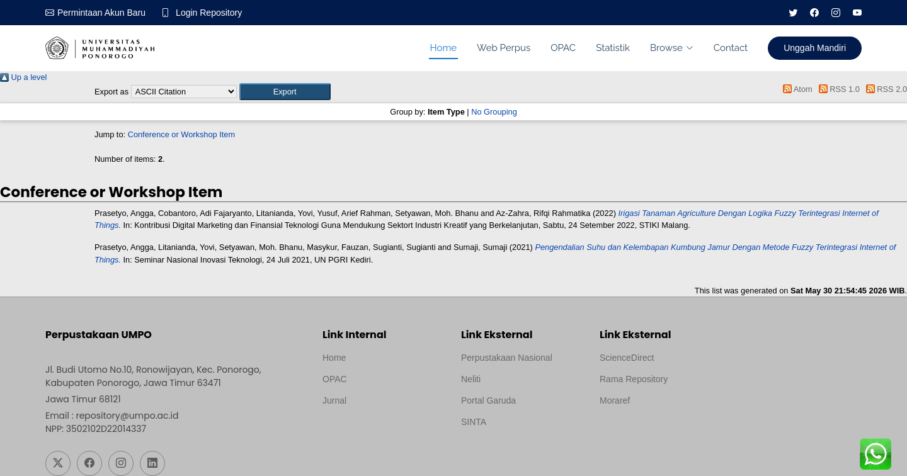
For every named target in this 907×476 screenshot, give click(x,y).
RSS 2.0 (884, 89)
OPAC (563, 48)
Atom (796, 89)
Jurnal (334, 400)
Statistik (613, 48)
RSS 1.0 (837, 89)
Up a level (23, 77)
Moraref (615, 400)
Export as (111, 91)
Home (443, 48)
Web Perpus (503, 48)
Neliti (471, 379)
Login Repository (209, 13)
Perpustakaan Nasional (506, 357)
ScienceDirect (627, 357)
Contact (731, 48)
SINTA (473, 421)
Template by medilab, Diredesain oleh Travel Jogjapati (366, 430)
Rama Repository (634, 379)
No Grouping (494, 111)
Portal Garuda (488, 400)
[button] (285, 91)
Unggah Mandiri (815, 48)
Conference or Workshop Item (181, 134)
